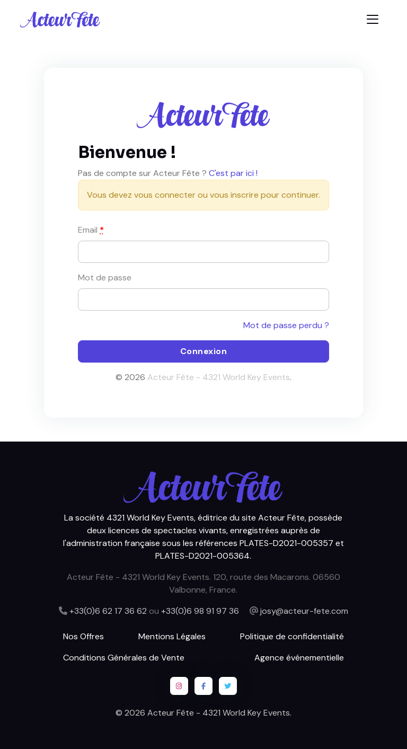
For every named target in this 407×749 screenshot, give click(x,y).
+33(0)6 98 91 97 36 (200, 610)
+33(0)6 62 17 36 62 (108, 610)
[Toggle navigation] (372, 19)
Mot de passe (104, 277)
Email (91, 229)
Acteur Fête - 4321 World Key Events (218, 377)
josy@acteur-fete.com (304, 610)
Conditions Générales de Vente (123, 657)
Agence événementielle (299, 657)
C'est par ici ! (233, 173)
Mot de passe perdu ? (286, 325)
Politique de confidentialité (292, 636)
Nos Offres (83, 636)
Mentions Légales (172, 636)
